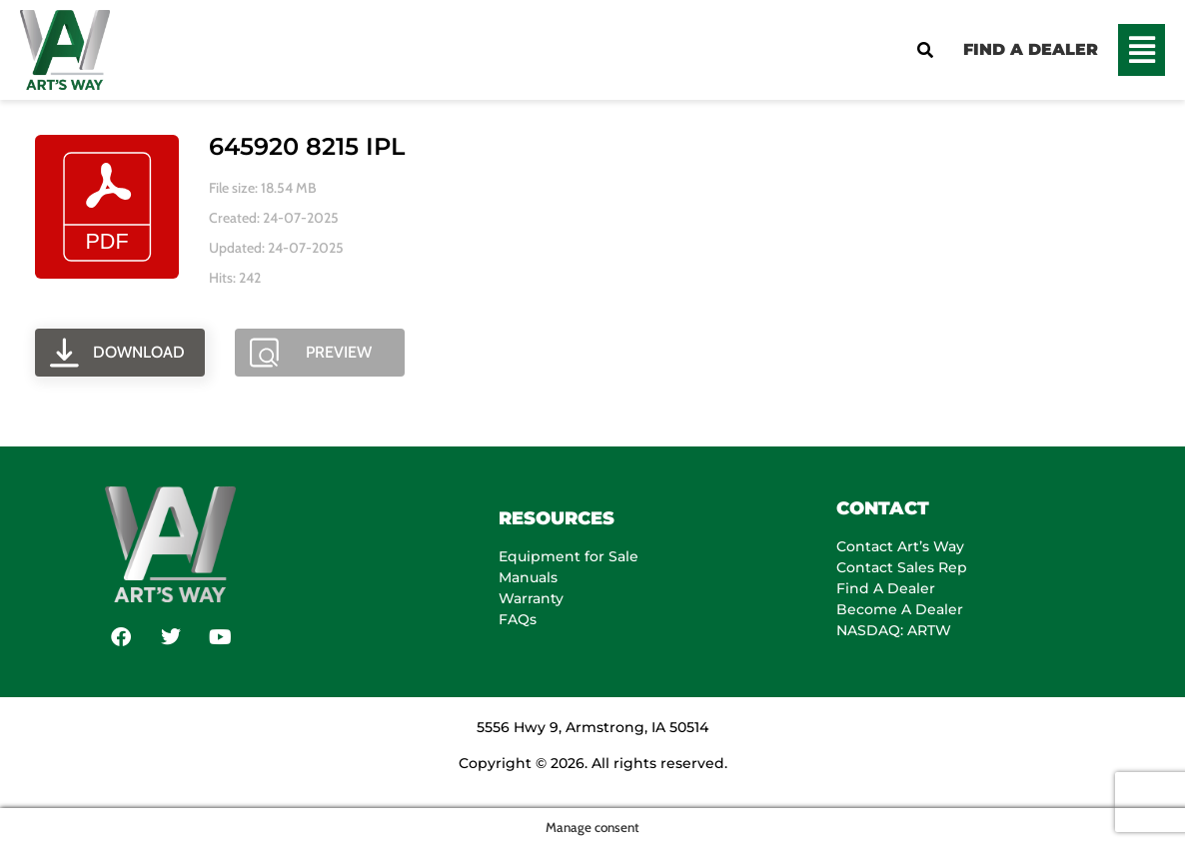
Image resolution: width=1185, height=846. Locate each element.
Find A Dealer (885, 588)
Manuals (528, 577)
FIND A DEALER (1030, 49)
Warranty (531, 598)
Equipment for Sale (568, 556)
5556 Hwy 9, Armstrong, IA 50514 (592, 727)
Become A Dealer (899, 609)
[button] (1141, 50)
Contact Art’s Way (900, 546)
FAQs (518, 619)
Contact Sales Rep (901, 567)
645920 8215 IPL (307, 146)
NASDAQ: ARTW (893, 630)
